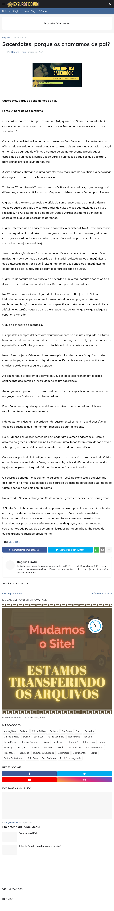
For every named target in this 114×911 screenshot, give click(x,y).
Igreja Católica (11, 742)
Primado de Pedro (94, 747)
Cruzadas (89, 731)
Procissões (9, 753)
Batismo (24, 731)
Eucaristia (38, 736)
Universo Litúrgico (11, 11)
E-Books (43, 11)
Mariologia (9, 747)
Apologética (10, 731)
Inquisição (74, 742)
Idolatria (88, 736)
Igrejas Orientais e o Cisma (35, 742)
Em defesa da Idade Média (19, 826)
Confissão (67, 731)
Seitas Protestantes (13, 758)
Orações (22, 747)
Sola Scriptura (49, 758)
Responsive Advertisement (57, 23)
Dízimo (26, 736)
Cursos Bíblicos (11, 736)
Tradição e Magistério (70, 758)
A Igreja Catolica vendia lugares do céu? (39, 845)
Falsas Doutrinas (56, 736)
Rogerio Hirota (27, 561)
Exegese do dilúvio (28, 832)
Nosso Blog (29, 11)
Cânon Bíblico (39, 731)
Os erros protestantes (41, 747)
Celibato (54, 731)
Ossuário (60, 747)
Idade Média (74, 736)
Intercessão (89, 742)
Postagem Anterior (13, 594)
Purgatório (24, 753)
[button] (3, 4)
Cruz (78, 731)
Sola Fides (33, 758)
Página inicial (8, 37)
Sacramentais (80, 753)
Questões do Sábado (43, 753)
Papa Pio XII (75, 747)
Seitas (94, 753)
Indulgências (59, 742)
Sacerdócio (21, 37)
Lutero (102, 742)
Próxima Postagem (101, 594)
